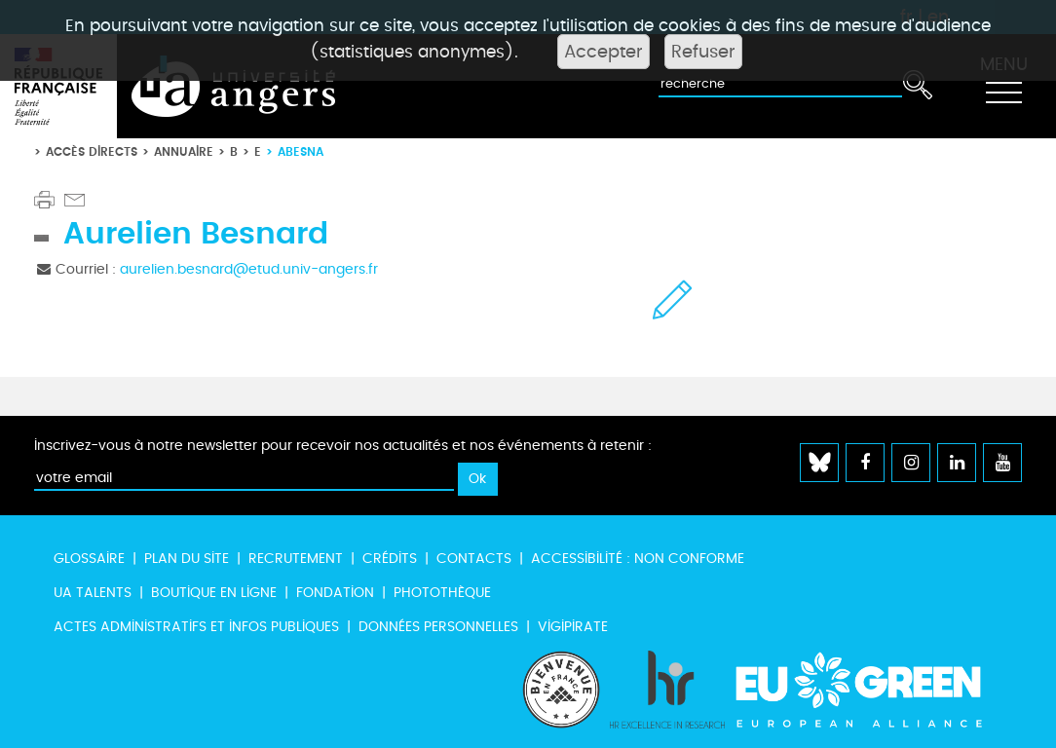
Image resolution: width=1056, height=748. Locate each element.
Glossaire (89, 558)
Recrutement (295, 558)
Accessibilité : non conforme (637, 558)
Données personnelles (438, 627)
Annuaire (183, 151)
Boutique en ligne (214, 592)
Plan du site (186, 558)
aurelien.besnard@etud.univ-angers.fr (249, 269)
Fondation (335, 592)
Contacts (473, 558)
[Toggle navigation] (1003, 87)
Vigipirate (573, 627)
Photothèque (442, 592)
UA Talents (93, 592)
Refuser (703, 51)
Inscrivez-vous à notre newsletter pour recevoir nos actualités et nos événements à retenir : (343, 445)
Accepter (603, 51)
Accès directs (91, 151)
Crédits (389, 558)
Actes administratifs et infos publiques (196, 627)
